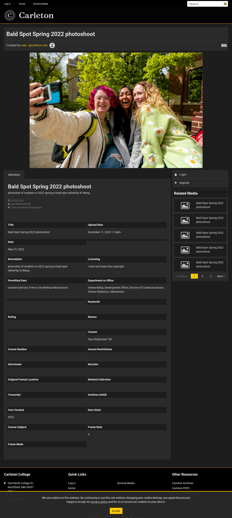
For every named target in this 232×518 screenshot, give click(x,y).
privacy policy (99, 502)
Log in (7, 3)
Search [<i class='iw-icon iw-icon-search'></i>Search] (225, 3)
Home (22, 3)
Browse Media (40, 3)
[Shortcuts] (224, 45)
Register (182, 183)
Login (180, 174)
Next (221, 276)
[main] (116, 245)
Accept (116, 511)
